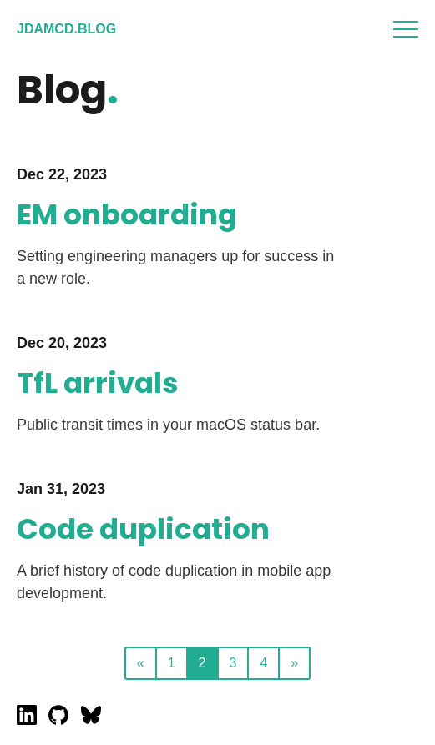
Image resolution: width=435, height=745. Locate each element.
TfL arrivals (98, 383)
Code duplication (143, 529)
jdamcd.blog (66, 29)
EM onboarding (127, 214)
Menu (405, 29)
